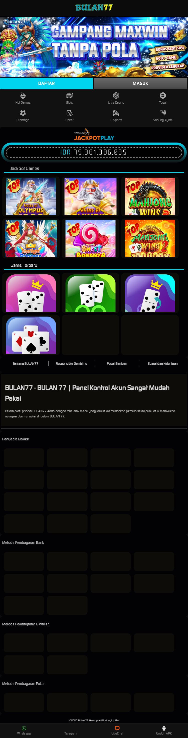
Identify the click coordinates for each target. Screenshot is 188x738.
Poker (70, 116)
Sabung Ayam (162, 116)
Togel (163, 98)
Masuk (140, 83)
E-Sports (116, 116)
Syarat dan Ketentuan (163, 364)
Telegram (70, 730)
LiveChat (117, 730)
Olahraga (22, 116)
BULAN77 (83, 720)
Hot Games (23, 98)
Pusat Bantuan (117, 364)
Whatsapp (24, 730)
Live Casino (116, 98)
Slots (69, 98)
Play (107, 138)
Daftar (46, 83)
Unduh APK (164, 730)
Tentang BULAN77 (25, 364)
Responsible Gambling (71, 364)
